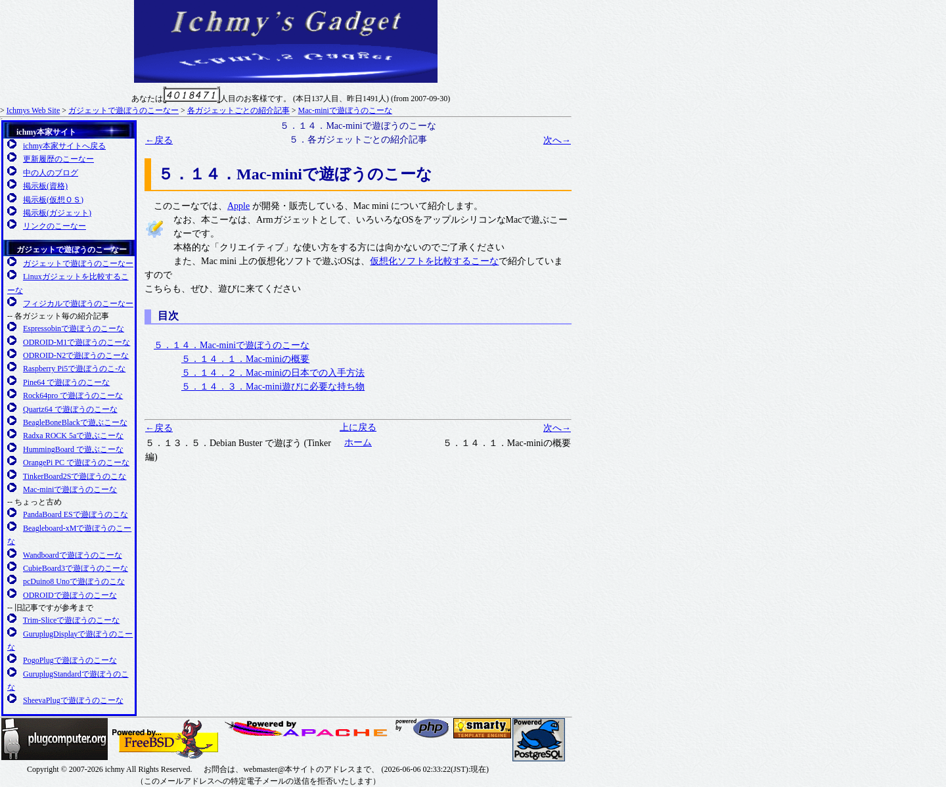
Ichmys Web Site (33, 110)
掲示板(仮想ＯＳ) (53, 199)
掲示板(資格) (45, 186)
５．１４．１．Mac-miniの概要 (245, 359)
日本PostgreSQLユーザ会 (538, 739)
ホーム (358, 442)
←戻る (159, 140)
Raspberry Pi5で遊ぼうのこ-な (74, 368)
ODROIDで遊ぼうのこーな (70, 595)
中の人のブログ (50, 172)
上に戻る (358, 427)
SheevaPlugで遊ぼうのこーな (73, 700)
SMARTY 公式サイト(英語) (482, 728)
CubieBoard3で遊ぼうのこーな (75, 568)
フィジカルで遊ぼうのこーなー (78, 303)
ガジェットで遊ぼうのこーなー (123, 110)
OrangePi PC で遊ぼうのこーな (76, 462)
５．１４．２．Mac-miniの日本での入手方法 (273, 373)
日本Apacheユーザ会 (308, 728)
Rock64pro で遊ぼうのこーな (73, 395)
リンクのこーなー (54, 226)
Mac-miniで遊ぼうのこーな (345, 110)
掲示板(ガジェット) (57, 212)
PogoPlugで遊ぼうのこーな (70, 660)
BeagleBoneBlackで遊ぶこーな (75, 422)
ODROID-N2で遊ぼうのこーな (76, 355)
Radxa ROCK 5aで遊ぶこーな (73, 435)
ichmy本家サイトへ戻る (64, 145)
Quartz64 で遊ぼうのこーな (70, 409)
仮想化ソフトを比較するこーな (434, 261)
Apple (238, 206)
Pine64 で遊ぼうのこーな (66, 382)
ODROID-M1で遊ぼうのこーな (76, 342)
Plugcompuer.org (54, 739)
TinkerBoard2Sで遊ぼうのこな (75, 476)
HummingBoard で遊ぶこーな (73, 449)
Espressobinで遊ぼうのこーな (73, 328)
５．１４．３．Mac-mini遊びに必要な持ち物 (273, 387)
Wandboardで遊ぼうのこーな (72, 555)
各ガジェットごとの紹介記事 (238, 110)
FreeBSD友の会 (165, 739)
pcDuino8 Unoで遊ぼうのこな (74, 581)
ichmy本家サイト (46, 132)
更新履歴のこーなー (58, 159)
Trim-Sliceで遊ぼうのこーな (71, 620)
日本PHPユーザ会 (423, 728)
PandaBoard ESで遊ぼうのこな (75, 514)
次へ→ (557, 140)
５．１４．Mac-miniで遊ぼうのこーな (231, 345)
